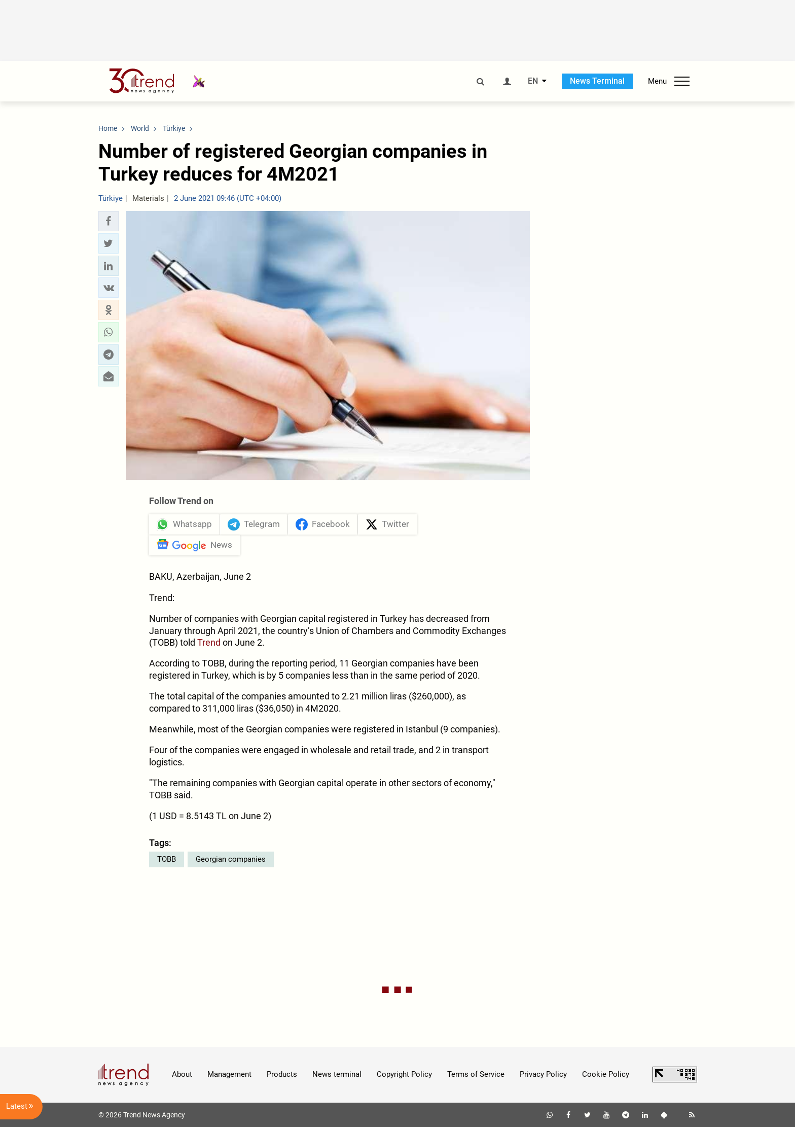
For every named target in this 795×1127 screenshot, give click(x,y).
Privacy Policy (543, 1074)
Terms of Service (475, 1074)
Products (282, 1074)
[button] (108, 221)
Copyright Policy (404, 1074)
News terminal (337, 1074)
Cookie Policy (605, 1074)
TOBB (166, 859)
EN (533, 81)
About (182, 1074)
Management (229, 1074)
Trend (209, 642)
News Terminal (597, 81)
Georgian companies (231, 859)
